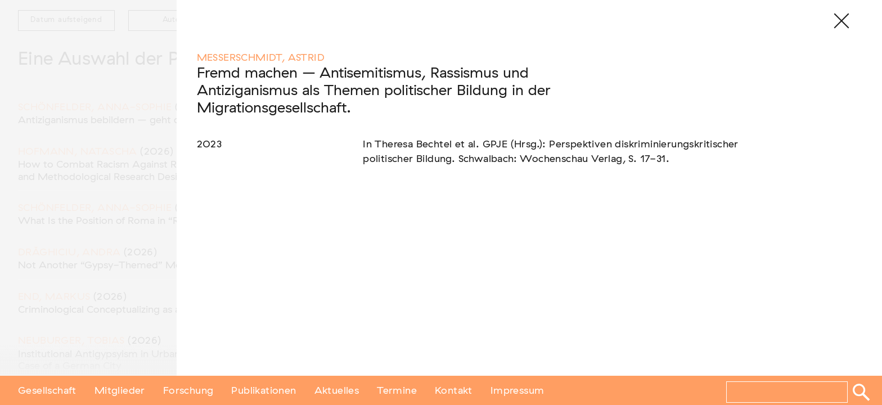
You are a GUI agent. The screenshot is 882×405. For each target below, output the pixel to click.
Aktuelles (336, 390)
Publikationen (263, 390)
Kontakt (453, 390)
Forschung (188, 390)
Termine (397, 390)
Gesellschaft (47, 390)
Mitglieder (119, 390)
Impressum (517, 390)
